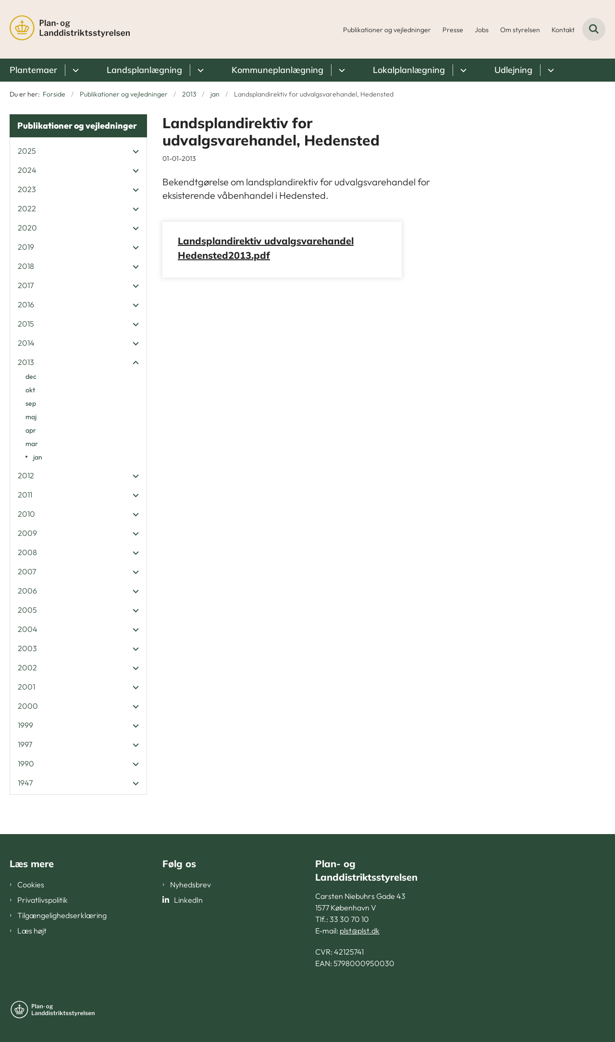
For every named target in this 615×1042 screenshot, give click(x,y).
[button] (133, 151)
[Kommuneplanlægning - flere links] (340, 70)
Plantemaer (33, 69)
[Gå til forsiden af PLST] (70, 29)
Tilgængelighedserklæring (62, 915)
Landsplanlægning (144, 69)
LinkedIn (188, 900)
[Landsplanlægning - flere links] (199, 70)
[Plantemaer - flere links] (74, 70)
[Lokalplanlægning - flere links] (462, 70)
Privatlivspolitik (42, 900)
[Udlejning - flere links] (549, 70)
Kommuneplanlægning (277, 69)
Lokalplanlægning (409, 69)
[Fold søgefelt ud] (593, 29)
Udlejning (513, 69)
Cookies (30, 884)
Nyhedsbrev (190, 884)
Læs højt (32, 930)
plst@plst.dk (360, 930)
